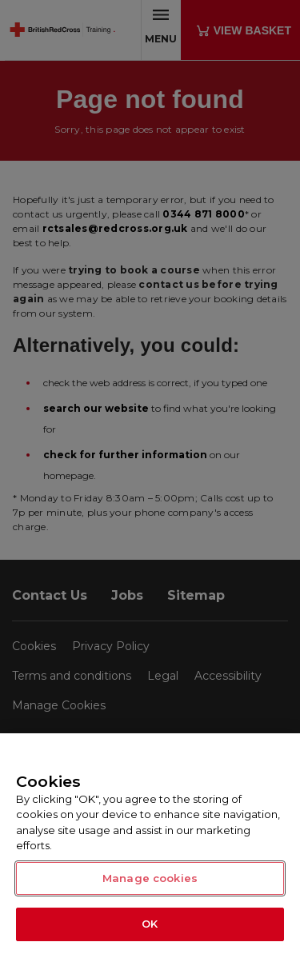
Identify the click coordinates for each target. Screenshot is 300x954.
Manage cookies (150, 878)
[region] (150, 843)
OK (150, 923)
